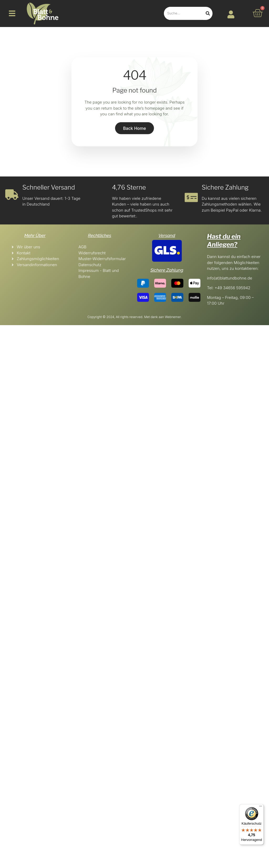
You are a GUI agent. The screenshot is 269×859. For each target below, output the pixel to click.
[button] (12, 13)
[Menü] (260, 807)
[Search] (208, 13)
